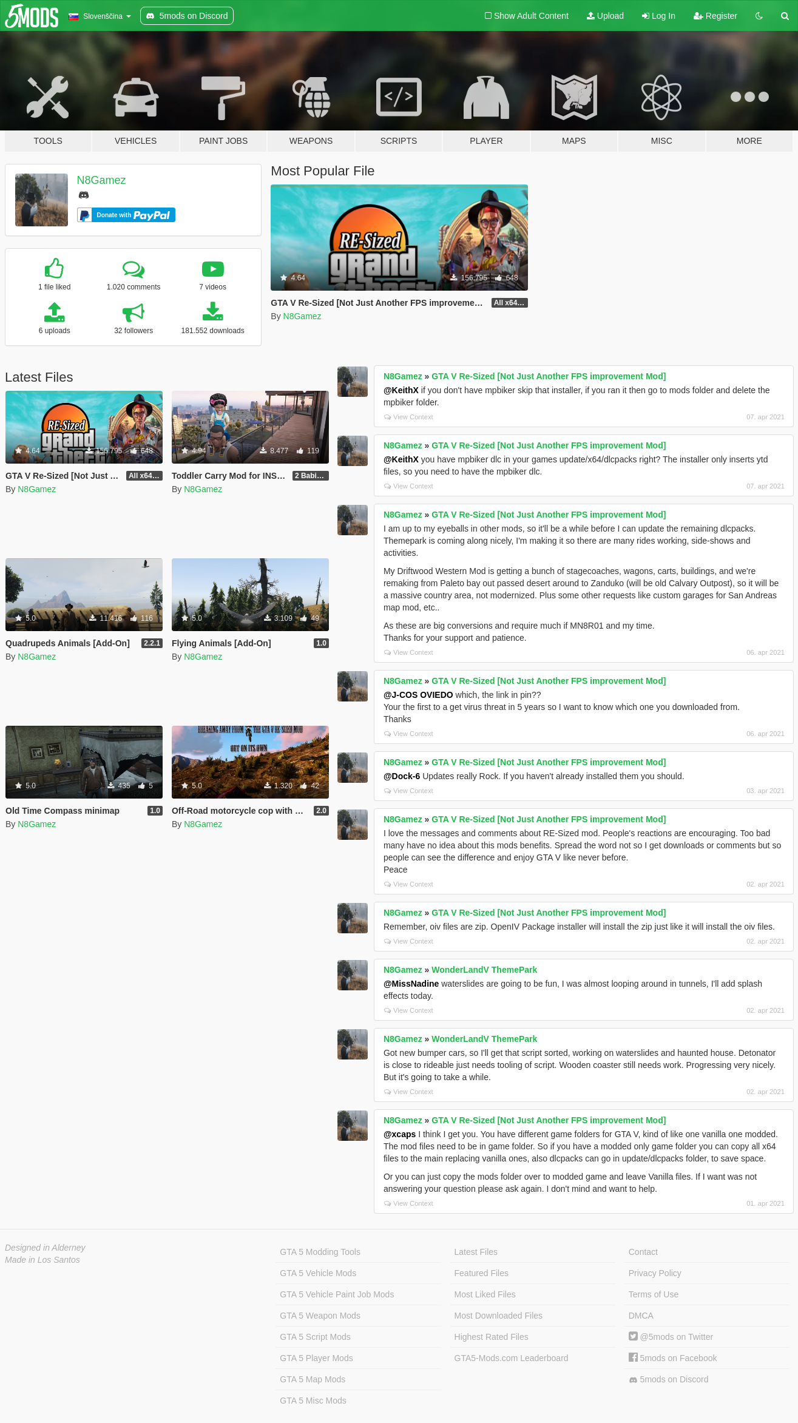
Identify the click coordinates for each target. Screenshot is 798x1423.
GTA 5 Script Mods (315, 1337)
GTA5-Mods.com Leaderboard (512, 1358)
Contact (643, 1252)
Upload (605, 16)
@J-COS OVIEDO (418, 695)
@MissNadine (411, 984)
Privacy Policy (655, 1273)
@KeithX (401, 390)
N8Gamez (101, 180)
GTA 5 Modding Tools (320, 1252)
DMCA (641, 1315)
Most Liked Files (485, 1294)
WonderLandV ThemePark (484, 970)
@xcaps (400, 1134)
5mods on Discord (669, 1379)
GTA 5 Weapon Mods (320, 1315)
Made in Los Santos (42, 1260)
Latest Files (476, 1252)
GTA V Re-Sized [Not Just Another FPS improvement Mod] (548, 376)
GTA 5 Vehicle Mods (318, 1273)
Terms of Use (653, 1294)
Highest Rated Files (492, 1337)
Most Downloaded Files (499, 1315)
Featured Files (482, 1273)
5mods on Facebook (673, 1358)
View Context (408, 417)
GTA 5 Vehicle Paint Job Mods (337, 1294)
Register (715, 16)
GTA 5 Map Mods (312, 1379)
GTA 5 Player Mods (316, 1358)
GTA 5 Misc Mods (313, 1400)
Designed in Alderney (45, 1247)
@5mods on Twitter (671, 1336)
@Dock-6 (402, 776)
